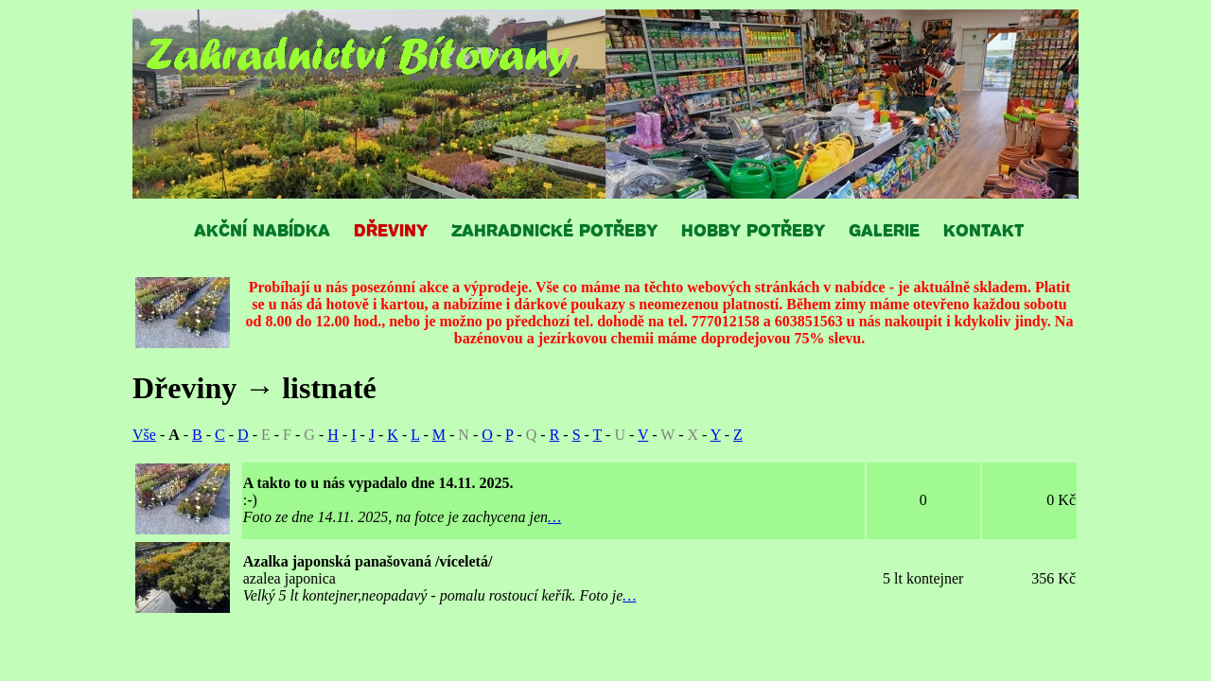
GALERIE (884, 229)
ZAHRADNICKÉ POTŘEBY (554, 229)
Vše (144, 435)
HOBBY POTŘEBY (753, 229)
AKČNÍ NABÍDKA (262, 229)
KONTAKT (983, 229)
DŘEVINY (391, 229)
